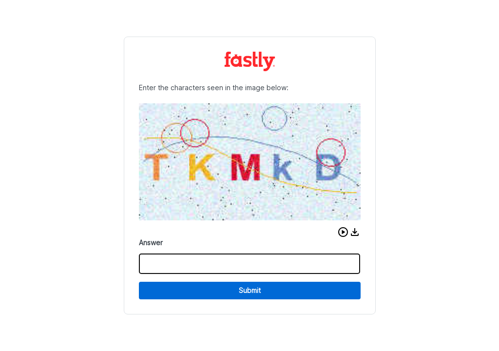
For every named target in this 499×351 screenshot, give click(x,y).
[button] (343, 232)
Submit (250, 290)
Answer (151, 242)
